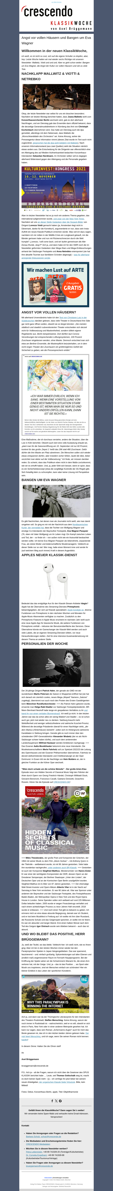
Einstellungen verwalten (61, 1178)
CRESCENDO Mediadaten (38, 1144)
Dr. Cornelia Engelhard (36, 1155)
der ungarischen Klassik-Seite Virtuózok (57, 1082)
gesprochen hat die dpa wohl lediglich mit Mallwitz (55, 143)
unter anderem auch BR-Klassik (62, 867)
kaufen (25, 1040)
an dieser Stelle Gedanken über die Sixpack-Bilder (60, 222)
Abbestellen (48, 1178)
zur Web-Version (56, 2)
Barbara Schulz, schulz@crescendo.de (43, 1136)
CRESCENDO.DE (61, 782)
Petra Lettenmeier (34, 1152)
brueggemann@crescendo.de (39, 1166)
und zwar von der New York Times (68, 219)
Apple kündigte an (75, 610)
